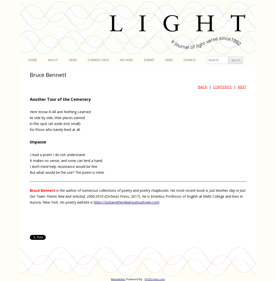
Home (32, 60)
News (73, 60)
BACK (202, 87)
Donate (190, 60)
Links (169, 60)
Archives (126, 60)
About (53, 60)
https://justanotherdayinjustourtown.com (126, 202)
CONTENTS (222, 87)
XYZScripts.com (155, 279)
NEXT (242, 87)
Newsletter (118, 279)
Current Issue (98, 60)
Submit (149, 60)
